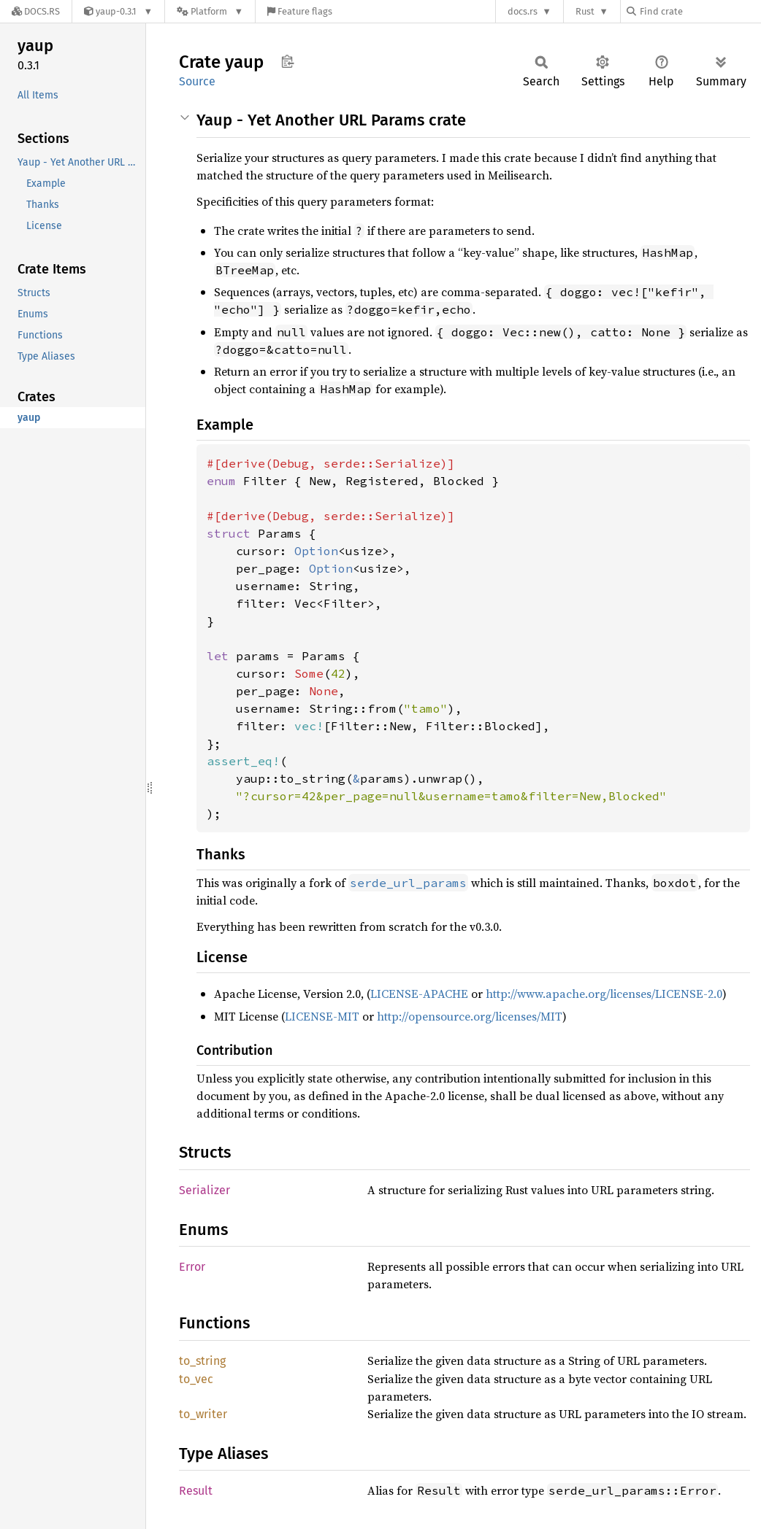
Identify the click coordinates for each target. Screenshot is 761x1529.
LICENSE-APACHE (419, 994)
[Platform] (210, 11)
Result (196, 1491)
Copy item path (287, 61)
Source (197, 81)
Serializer (204, 1190)
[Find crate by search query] (699, 11)
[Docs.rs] (36, 11)
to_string (202, 1361)
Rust (584, 11)
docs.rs (523, 11)
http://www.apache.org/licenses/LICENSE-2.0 (604, 994)
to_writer (203, 1414)
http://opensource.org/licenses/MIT (469, 1016)
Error (192, 1267)
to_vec (196, 1379)
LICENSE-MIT (322, 1016)
